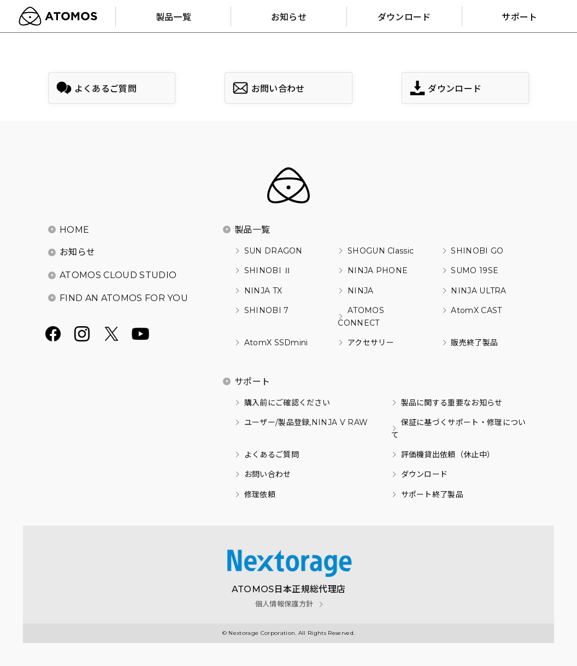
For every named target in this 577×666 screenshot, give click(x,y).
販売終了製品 (474, 342)
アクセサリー (371, 342)
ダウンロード (424, 474)
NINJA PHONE (378, 270)
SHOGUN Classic (381, 251)
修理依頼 (259, 494)
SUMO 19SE (474, 270)
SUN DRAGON (273, 251)
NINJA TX (263, 291)
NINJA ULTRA (479, 291)
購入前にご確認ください (287, 403)
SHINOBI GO (477, 251)
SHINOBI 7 (266, 310)
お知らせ (77, 252)
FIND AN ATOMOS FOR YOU (124, 298)
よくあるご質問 (271, 454)
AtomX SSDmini (276, 342)
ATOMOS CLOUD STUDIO (118, 275)
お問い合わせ (267, 474)
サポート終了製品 (432, 494)
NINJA (361, 291)
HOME (74, 230)
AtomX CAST (476, 310)
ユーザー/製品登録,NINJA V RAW (306, 422)
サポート (252, 381)
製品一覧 (252, 230)
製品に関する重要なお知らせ (452, 403)
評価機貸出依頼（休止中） (448, 454)
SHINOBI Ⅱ (268, 270)
